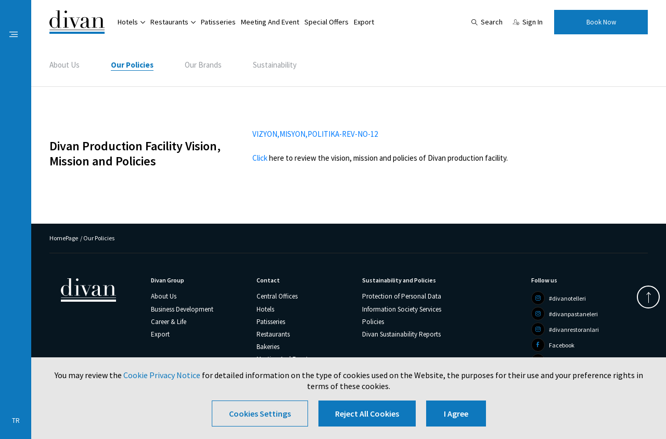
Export (364, 22)
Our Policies (132, 65)
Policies (373, 321)
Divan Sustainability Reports (401, 334)
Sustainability (275, 65)
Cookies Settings (260, 413)
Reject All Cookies (367, 413)
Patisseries (218, 22)
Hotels (128, 22)
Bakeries (268, 346)
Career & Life (168, 321)
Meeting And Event (270, 22)
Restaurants (169, 22)
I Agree (456, 413)
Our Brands (203, 65)
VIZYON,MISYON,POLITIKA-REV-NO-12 (315, 134)
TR (16, 420)
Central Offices (277, 296)
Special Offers (326, 22)
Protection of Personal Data (401, 296)
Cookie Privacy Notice (161, 375)
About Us (64, 65)
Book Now (601, 22)
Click (259, 158)
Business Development (182, 309)
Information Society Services (401, 309)
